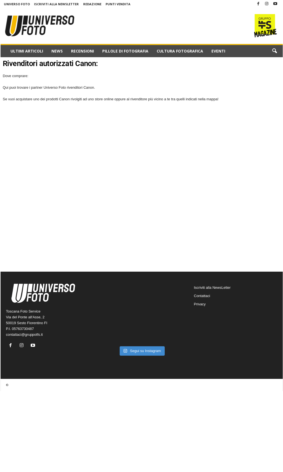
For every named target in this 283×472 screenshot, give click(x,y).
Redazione (92, 4)
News (57, 51)
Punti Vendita (118, 4)
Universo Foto (17, 4)
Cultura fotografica (180, 51)
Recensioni (82, 51)
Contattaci (202, 296)
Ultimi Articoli (27, 51)
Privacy (200, 304)
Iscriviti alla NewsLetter (56, 4)
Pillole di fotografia (125, 51)
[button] (274, 51)
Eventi (218, 51)
